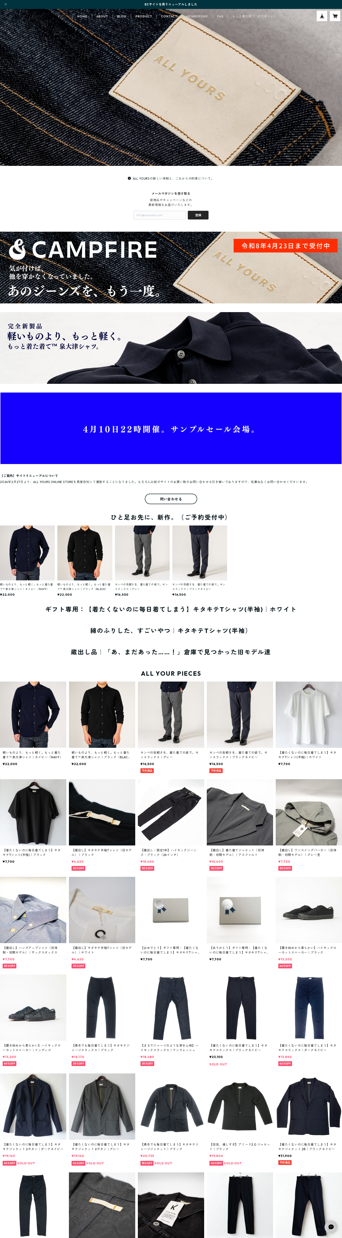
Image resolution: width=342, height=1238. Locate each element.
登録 (198, 215)
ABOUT (102, 16)
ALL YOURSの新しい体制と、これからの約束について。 (171, 178)
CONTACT (169, 16)
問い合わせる (171, 499)
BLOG (122, 16)
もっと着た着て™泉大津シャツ (254, 16)
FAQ (220, 16)
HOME (82, 16)
